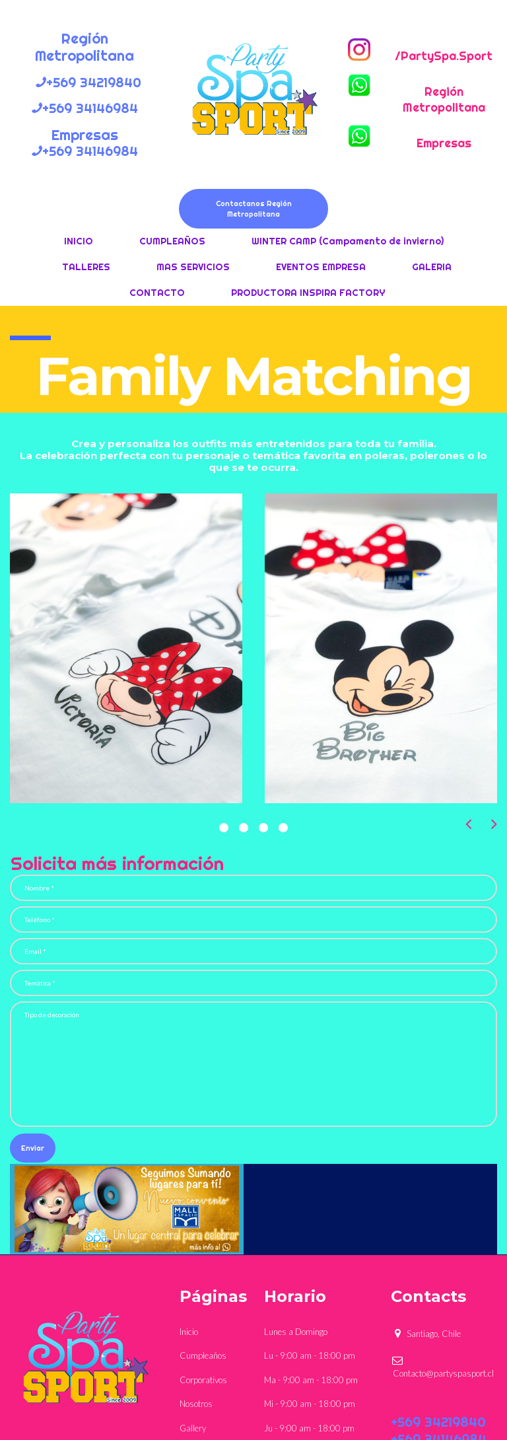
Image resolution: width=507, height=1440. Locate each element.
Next (494, 823)
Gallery (193, 1428)
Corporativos (203, 1380)
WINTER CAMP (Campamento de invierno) (348, 241)
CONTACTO (157, 293)
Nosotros (196, 1403)
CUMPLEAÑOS (172, 241)
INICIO (78, 241)
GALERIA (432, 267)
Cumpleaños (203, 1355)
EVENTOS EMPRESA (321, 267)
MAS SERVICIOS (193, 267)
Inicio (189, 1331)
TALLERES (86, 267)
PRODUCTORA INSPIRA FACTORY (308, 293)
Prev (468, 823)
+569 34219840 (438, 1422)
